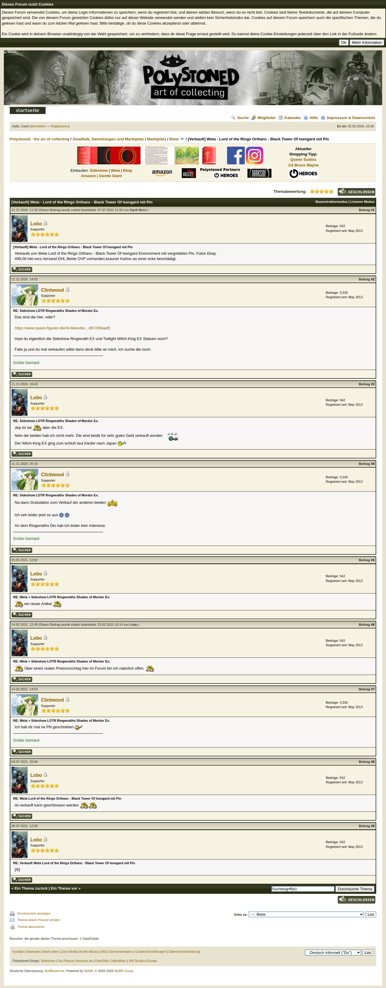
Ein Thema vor (64, 888)
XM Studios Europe (143, 961)
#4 (372, 464)
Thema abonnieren (31, 926)
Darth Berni (138, 210)
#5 (372, 560)
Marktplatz (156, 139)
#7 (372, 689)
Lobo (36, 223)
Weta (115, 170)
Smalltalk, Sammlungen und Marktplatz (108, 139)
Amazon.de (84, 961)
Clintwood (52, 290)
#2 (372, 279)
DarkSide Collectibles (110, 961)
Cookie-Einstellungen (150, 951)
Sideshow (99, 170)
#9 (372, 826)
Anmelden (38, 126)
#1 (372, 210)
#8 (372, 762)
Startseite (33, 951)
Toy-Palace (65, 961)
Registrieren (59, 126)
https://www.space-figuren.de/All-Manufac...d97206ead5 (62, 328)
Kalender (289, 118)
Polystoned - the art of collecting (40, 139)
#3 (372, 384)
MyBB (88, 971)
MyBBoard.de (55, 971)
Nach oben (50, 951)
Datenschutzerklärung (184, 951)
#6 (372, 624)
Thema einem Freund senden (38, 920)
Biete (174, 139)
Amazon (88, 176)
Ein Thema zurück (31, 888)
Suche (240, 118)
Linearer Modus (362, 201)
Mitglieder (263, 118)
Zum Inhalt (69, 951)
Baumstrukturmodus (332, 201)
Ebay (127, 170)
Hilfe (310, 118)
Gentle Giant (110, 176)
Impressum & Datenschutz (348, 118)
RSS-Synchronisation (117, 951)
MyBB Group (124, 971)
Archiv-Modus (89, 951)
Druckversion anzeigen (34, 913)
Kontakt (18, 951)
